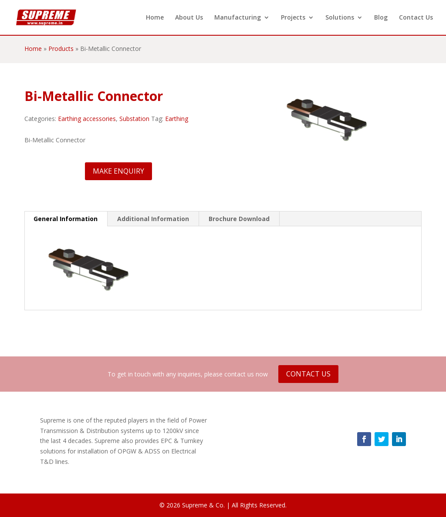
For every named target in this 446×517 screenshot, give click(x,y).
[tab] (66, 219)
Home (155, 17)
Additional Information (153, 219)
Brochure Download (239, 219)
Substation (134, 118)
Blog (381, 17)
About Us (189, 17)
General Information (66, 219)
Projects (293, 17)
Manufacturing (237, 17)
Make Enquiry (118, 171)
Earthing (176, 118)
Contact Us (416, 17)
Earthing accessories (87, 118)
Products (61, 48)
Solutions (339, 17)
